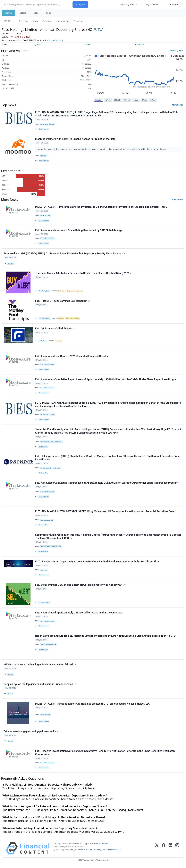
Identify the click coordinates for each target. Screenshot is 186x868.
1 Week (107, 100)
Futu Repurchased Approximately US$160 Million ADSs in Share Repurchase (78, 614)
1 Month (117, 100)
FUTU (97, 29)
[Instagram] (177, 850)
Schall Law (43, 571)
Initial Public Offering (72, 319)
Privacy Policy (95, 852)
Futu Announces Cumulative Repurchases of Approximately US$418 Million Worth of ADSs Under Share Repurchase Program (106, 380)
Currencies (47, 21)
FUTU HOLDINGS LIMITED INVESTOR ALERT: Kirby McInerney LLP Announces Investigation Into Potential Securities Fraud (105, 512)
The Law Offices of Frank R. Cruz (50, 548)
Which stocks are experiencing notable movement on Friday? (40, 666)
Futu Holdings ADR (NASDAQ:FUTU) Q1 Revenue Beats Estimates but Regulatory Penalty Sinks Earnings (64, 254)
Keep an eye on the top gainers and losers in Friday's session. (40, 686)
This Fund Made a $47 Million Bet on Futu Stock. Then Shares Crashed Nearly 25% (83, 273)
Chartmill (10, 263)
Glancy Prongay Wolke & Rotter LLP (51, 442)
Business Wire (43, 447)
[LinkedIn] (170, 850)
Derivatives (61, 291)
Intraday (98, 100)
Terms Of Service (113, 852)
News (35, 21)
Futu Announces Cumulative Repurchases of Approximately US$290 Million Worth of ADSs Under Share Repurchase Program (106, 483)
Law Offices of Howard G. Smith (50, 469)
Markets (8, 12)
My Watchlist (152, 4)
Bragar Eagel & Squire (47, 124)
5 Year (152, 100)
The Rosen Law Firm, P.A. (48, 646)
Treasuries (78, 21)
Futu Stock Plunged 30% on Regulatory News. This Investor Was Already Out (80, 586)
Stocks (23, 12)
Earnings (61, 319)
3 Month (127, 100)
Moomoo (43, 155)
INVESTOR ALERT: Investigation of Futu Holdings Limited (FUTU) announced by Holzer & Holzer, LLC (92, 705)
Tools (48, 12)
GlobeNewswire (44, 129)
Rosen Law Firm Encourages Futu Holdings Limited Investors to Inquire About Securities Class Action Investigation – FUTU (105, 637)
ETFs (36, 12)
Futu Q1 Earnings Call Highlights (55, 329)
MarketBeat (42, 341)
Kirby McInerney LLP (46, 521)
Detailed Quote (175, 50)
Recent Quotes (127, 4)
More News (177, 105)
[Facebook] (164, 850)
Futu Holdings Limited (47, 239)
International (63, 21)
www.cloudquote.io (102, 846)
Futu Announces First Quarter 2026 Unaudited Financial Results (71, 356)
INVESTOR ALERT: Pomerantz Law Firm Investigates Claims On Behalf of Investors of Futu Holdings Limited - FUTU (101, 207)
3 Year (144, 100)
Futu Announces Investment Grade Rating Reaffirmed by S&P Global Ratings (78, 230)
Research (139, 44)
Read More (177, 199)
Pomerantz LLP (45, 215)
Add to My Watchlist (55, 40)
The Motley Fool (44, 291)
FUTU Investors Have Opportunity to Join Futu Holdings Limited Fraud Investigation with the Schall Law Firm (97, 563)
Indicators (174, 4)
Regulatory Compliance (74, 291)
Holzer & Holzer (45, 716)
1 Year (136, 100)
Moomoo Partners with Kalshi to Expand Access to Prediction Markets (75, 139)
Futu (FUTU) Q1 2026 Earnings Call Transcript (62, 301)
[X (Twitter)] (157, 850)
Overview (23, 21)
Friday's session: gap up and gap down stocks (31, 733)
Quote (37, 44)
